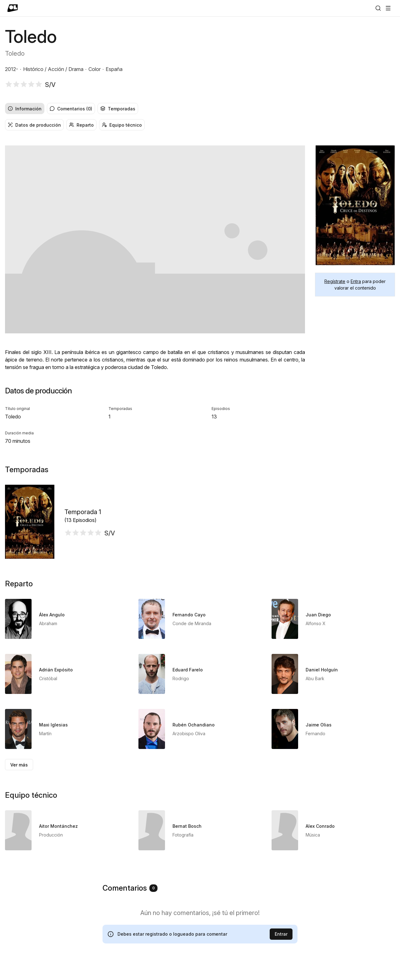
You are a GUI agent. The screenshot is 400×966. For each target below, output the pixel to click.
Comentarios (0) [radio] (71, 108)
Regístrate (334, 281)
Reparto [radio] (81, 125)
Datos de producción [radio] (34, 125)
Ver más (19, 764)
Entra (356, 281)
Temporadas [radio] (117, 108)
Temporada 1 (82, 512)
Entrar (281, 934)
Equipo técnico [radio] (122, 125)
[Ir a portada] (13, 8)
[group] (200, 108)
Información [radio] (25, 108)
